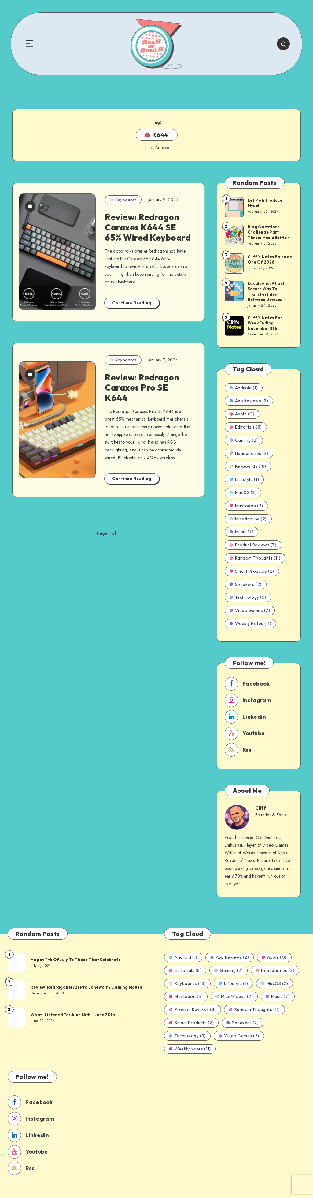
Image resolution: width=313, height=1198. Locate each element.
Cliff (260, 808)
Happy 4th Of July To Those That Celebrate (76, 959)
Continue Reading (131, 303)
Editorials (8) (246, 427)
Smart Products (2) (252, 571)
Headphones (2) (249, 453)
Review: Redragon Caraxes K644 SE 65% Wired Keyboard (147, 227)
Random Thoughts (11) (255, 558)
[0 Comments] (30, 206)
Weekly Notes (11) (250, 623)
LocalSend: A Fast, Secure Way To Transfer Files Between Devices (267, 291)
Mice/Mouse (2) (248, 519)
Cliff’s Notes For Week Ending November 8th (265, 323)
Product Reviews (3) (253, 545)
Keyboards (123, 199)
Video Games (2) (250, 610)
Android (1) (244, 388)
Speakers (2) (246, 584)
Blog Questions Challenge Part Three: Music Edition (269, 232)
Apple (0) (242, 414)
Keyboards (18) (248, 466)
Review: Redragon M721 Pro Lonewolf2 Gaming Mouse (86, 987)
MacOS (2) (243, 492)
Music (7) (242, 531)
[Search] (283, 43)
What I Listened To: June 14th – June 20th (73, 1014)
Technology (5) (248, 597)
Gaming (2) (244, 440)
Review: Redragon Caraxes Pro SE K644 (142, 387)
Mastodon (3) (246, 505)
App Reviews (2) (249, 400)
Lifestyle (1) (244, 479)
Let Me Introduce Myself (265, 203)
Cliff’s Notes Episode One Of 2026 (270, 259)
